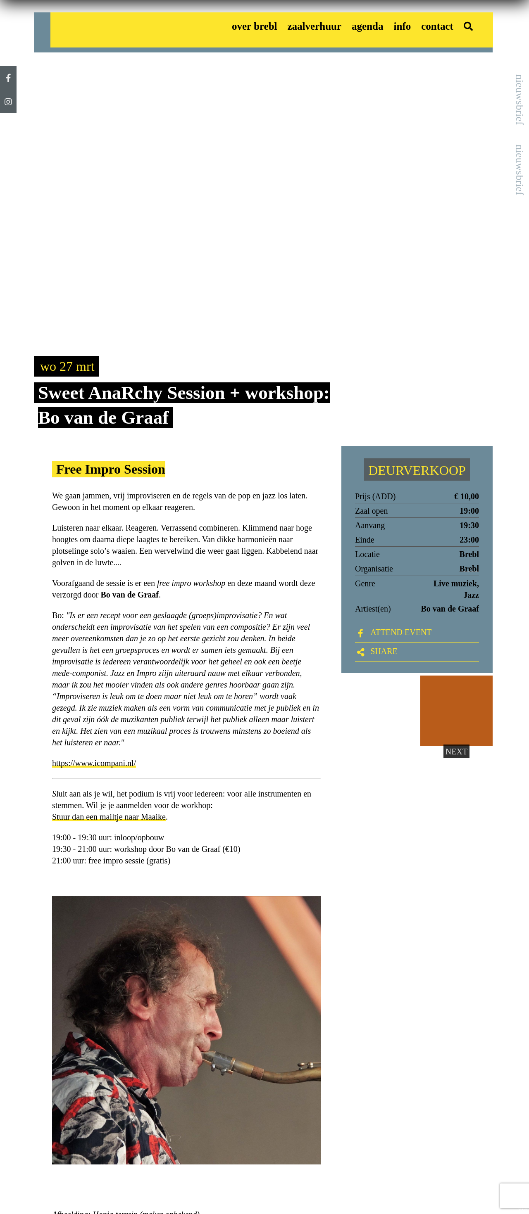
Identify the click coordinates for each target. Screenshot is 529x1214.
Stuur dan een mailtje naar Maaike (109, 816)
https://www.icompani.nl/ (94, 763)
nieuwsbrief (520, 99)
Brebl (469, 568)
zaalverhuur (315, 26)
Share (384, 651)
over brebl (254, 26)
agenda (367, 26)
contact (437, 26)
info (402, 26)
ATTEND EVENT (400, 632)
